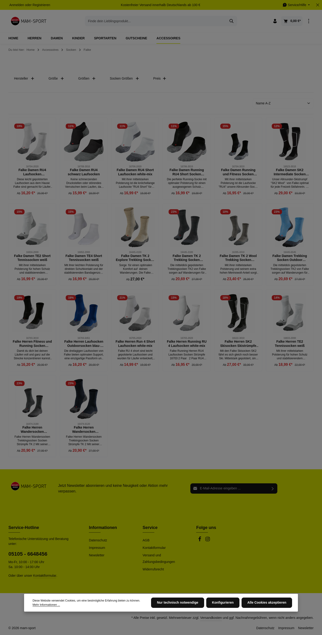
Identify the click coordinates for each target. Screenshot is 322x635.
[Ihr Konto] (275, 21)
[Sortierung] (283, 103)
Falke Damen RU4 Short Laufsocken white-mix (135, 172)
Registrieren (41, 5)
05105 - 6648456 (27, 554)
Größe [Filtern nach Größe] (56, 79)
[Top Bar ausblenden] (317, 5)
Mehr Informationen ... (46, 605)
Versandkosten (211, 618)
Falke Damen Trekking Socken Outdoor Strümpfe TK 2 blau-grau (290, 258)
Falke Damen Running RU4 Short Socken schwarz (187, 172)
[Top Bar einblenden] (309, 21)
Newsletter (96, 555)
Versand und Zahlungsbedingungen (159, 558)
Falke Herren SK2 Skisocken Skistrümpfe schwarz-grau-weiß (238, 344)
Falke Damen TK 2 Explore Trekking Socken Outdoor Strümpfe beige (135, 258)
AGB (146, 540)
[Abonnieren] (272, 489)
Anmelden (16, 5)
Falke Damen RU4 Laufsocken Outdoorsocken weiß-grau (32, 172)
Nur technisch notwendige (178, 603)
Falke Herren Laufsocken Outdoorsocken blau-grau (83, 344)
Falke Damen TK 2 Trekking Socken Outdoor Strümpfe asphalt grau (187, 258)
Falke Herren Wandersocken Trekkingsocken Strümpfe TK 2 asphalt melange (32, 430)
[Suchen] (231, 21)
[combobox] (155, 21)
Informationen (103, 527)
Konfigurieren (223, 603)
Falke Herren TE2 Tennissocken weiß (289, 344)
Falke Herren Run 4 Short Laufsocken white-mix (135, 344)
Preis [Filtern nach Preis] (159, 79)
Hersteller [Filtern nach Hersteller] (24, 79)
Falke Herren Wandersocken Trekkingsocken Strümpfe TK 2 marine (84, 430)
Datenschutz (98, 540)
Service (150, 527)
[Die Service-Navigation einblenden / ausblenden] (296, 5)
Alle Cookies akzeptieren (267, 603)
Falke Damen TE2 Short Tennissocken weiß (32, 258)
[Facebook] (200, 540)
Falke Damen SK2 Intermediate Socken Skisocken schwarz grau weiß (290, 172)
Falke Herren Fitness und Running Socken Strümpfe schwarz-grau (32, 344)
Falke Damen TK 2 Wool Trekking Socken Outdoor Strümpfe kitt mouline (238, 258)
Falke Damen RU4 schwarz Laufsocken (84, 172)
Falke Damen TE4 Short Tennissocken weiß (83, 258)
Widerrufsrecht (153, 569)
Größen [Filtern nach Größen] (87, 79)
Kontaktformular (44, 575)
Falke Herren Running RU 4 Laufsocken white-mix (187, 344)
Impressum (97, 548)
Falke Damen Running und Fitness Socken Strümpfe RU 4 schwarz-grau (238, 172)
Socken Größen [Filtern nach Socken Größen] (124, 79)
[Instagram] (207, 540)
